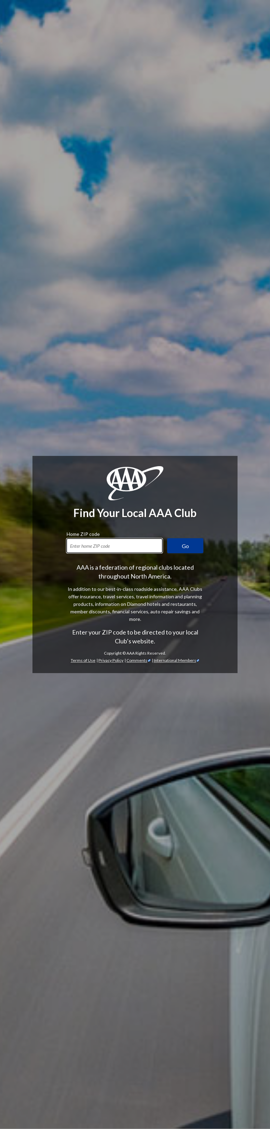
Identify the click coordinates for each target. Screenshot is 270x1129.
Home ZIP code (83, 91)
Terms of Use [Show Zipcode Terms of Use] (83, 218)
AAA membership (35, 457)
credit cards (214, 943)
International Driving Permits (86, 1100)
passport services (205, 1100)
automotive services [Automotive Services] (209, 704)
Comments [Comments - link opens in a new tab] (136, 218)
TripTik (74, 1085)
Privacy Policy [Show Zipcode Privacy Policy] (110, 218)
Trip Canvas (59, 1093)
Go (185, 104)
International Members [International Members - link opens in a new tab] (175, 218)
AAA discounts (149, 588)
